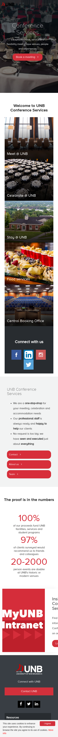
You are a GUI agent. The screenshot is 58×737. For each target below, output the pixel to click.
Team (12, 474)
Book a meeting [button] (25, 57)
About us (14, 464)
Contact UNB (29, 691)
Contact (13, 454)
